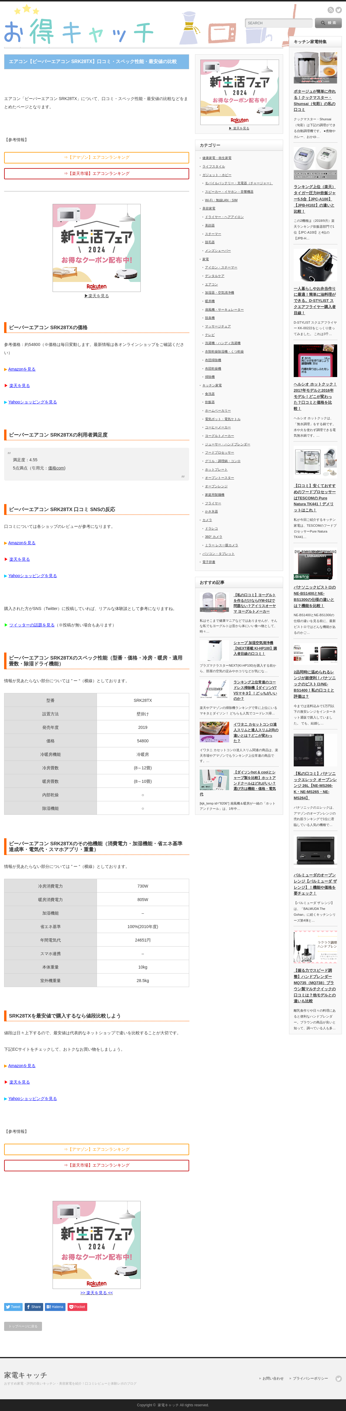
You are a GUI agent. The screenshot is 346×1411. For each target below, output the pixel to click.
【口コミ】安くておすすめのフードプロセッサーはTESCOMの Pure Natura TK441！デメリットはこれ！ (315, 498)
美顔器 (210, 225)
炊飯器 (210, 402)
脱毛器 (210, 242)
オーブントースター (219, 477)
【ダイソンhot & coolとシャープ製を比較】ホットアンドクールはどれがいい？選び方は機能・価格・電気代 (238, 783)
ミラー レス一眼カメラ (221, 545)
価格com (56, 468)
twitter (338, 10)
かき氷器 (211, 511)
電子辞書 (208, 562)
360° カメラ (213, 536)
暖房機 (210, 301)
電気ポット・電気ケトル (223, 419)
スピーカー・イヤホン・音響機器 (229, 191)
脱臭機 (210, 318)
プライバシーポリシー (310, 1378)
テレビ (210, 335)
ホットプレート (216, 469)
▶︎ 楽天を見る (239, 126)
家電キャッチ (26, 1375)
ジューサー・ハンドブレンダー (227, 444)
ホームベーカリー (218, 410)
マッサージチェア (218, 326)
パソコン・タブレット (218, 553)
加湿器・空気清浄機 (219, 292)
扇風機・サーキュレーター (224, 309)
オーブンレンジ (216, 486)
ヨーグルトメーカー (219, 435)
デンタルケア (214, 276)
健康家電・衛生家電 (216, 158)
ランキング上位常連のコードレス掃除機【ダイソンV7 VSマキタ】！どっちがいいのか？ (255, 690)
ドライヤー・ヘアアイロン (224, 217)
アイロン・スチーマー (221, 267)
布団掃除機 (213, 360)
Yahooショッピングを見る (33, 402)
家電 (205, 259)
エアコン (211, 284)
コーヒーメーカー (218, 427)
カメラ (207, 520)
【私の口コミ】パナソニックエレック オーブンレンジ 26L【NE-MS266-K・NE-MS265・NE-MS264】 (315, 785)
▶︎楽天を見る (97, 293)
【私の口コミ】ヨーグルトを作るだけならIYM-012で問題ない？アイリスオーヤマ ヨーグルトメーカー (255, 603)
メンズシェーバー (218, 250)
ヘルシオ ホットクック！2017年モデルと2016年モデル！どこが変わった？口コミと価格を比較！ (315, 396)
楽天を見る (19, 385)
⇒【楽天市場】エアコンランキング (97, 173)
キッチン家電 (212, 385)
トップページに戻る (23, 1326)
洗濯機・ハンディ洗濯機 (223, 343)
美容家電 (208, 208)
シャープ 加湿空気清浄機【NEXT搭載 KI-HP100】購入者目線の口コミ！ (255, 648)
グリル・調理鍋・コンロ (223, 461)
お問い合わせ (273, 1378)
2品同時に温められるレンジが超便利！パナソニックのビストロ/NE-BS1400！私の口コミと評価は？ (315, 684)
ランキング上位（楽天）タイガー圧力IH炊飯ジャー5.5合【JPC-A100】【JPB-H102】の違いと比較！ (315, 199)
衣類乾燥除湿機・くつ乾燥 (224, 351)
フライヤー (213, 503)
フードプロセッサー (219, 452)
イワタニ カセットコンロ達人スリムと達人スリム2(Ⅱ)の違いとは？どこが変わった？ (256, 732)
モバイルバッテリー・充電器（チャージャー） (239, 183)
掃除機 (210, 376)
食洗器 (210, 394)
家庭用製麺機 (214, 494)
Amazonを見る (22, 369)
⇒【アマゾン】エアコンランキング (97, 157)
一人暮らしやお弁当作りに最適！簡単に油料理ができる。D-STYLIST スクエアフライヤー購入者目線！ (315, 300)
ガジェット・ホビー (216, 175)
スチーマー (213, 234)
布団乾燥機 (213, 368)
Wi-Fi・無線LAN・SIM (221, 200)
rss (330, 10)
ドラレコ (211, 528)
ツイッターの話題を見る (32, 625)
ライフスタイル (213, 166)
